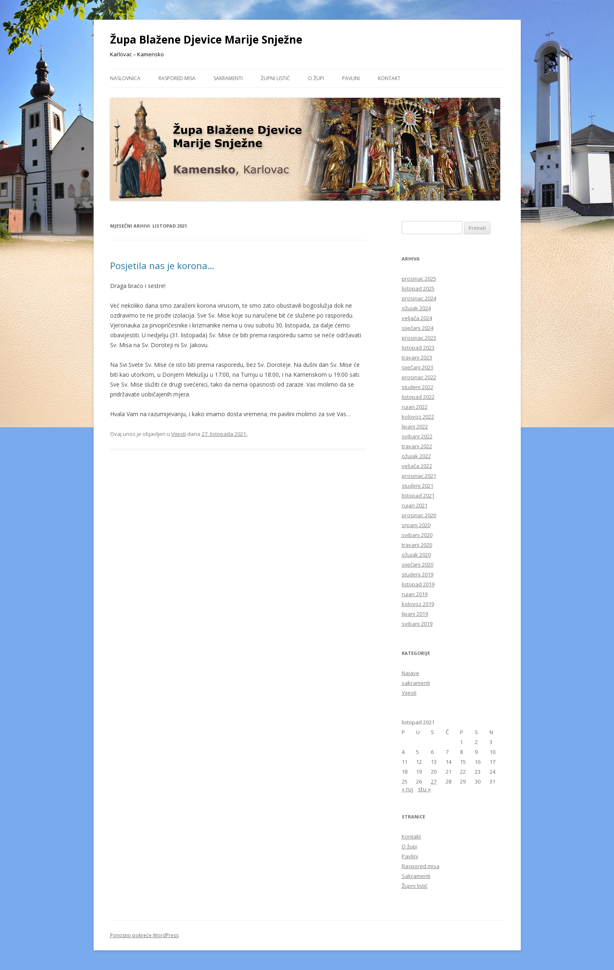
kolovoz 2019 (418, 604)
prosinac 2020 (419, 515)
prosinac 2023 (419, 337)
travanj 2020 (417, 544)
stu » (424, 789)
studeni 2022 (417, 387)
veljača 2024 (417, 318)
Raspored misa (177, 78)
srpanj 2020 (416, 525)
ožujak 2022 (416, 456)
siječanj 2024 (417, 328)
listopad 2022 (418, 397)
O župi (316, 78)
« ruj (407, 789)
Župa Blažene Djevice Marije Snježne (206, 39)
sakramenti (416, 683)
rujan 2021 (415, 505)
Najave (410, 673)
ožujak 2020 (416, 554)
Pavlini (351, 78)
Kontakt (389, 78)
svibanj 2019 (417, 623)
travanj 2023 (417, 357)
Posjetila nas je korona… (162, 265)
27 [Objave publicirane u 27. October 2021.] (434, 781)
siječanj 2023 (417, 367)
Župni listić (275, 78)
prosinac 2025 (419, 278)
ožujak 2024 (416, 308)
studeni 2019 (417, 574)
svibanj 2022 (417, 436)
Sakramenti (228, 78)
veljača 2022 (417, 466)
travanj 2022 (417, 446)
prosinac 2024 (419, 298)
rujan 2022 (415, 406)
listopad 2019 (418, 584)
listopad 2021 (418, 495)
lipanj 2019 (415, 613)
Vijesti (178, 434)
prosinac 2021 (419, 475)
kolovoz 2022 (418, 416)
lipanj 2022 (415, 426)
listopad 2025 (418, 288)
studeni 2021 (417, 485)
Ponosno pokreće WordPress (144, 935)
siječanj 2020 (417, 564)
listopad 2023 (418, 347)
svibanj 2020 (417, 535)
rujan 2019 (415, 594)
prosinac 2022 (419, 377)
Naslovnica (125, 78)
